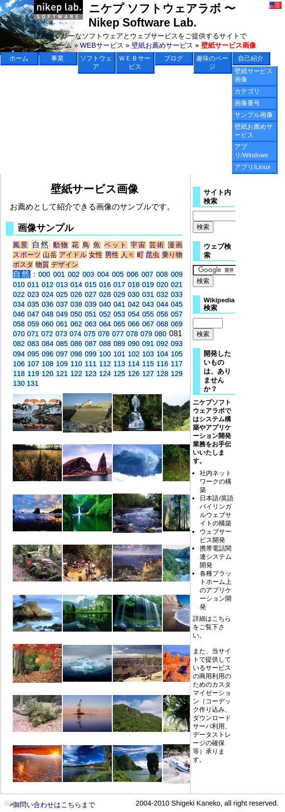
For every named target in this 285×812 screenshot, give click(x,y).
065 (119, 324)
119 (33, 373)
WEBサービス (102, 45)
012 (47, 285)
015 (91, 285)
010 (19, 285)
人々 (127, 255)
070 (19, 334)
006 (132, 274)
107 (33, 364)
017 (119, 285)
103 (148, 354)
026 (76, 294)
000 (44, 274)
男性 (112, 255)
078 (132, 334)
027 (91, 294)
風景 (20, 245)
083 (33, 344)
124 (105, 373)
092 (162, 344)
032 (162, 294)
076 (104, 334)
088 (105, 344)
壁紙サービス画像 (253, 75)
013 (62, 285)
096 (47, 354)
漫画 (175, 245)
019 (148, 285)
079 (146, 334)
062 (76, 324)
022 (19, 294)
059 (33, 324)
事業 (57, 58)
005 (118, 274)
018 (134, 285)
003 (88, 274)
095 (33, 354)
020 (162, 285)
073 (61, 334)
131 (32, 383)
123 (91, 373)
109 (62, 364)
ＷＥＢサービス (135, 62)
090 (134, 344)
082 (19, 344)
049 (62, 314)
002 (73, 274)
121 (62, 373)
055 (148, 314)
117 (176, 364)
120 (47, 373)
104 (162, 354)
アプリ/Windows (251, 151)
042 (134, 304)
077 (118, 334)
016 (105, 285)
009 (176, 274)
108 (47, 364)
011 (33, 285)
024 (47, 294)
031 (148, 294)
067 (148, 324)
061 (62, 324)
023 (33, 294)
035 (33, 304)
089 (119, 344)
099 (91, 354)
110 (76, 364)
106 (19, 364)
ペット (116, 245)
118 (19, 373)
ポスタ (23, 264)
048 (47, 314)
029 (119, 294)
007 (147, 274)
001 (59, 274)
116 (162, 364)
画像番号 (247, 103)
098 (76, 354)
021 (176, 285)
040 (105, 304)
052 (105, 314)
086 (76, 344)
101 (119, 354)
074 (75, 334)
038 (76, 304)
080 (160, 334)
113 (119, 364)
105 (176, 354)
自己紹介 (250, 58)
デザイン (64, 264)
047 (33, 314)
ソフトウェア (96, 62)
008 (162, 274)
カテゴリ (247, 91)
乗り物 (172, 255)
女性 (96, 255)
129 (176, 373)
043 (148, 304)
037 (62, 304)
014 (76, 285)
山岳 (49, 255)
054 (134, 314)
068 (162, 324)
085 (62, 344)
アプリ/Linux (252, 167)
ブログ (173, 58)
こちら (221, 618)
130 (19, 383)
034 (19, 304)
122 (76, 373)
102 (134, 354)
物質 (42, 264)
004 (103, 274)
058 (19, 324)
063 (91, 324)
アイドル (73, 255)
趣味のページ (212, 62)
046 (19, 314)
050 (76, 314)
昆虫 (152, 255)
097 (62, 354)
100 (105, 354)
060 (47, 324)
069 (176, 324)
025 (62, 294)
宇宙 (138, 245)
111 (91, 364)
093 (176, 344)
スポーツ (27, 255)
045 (176, 304)
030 (134, 294)
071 (33, 334)
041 (119, 304)
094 (19, 354)
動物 (61, 245)
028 (105, 294)
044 (162, 304)
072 (47, 334)
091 (148, 344)
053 (119, 314)
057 (176, 314)
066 (134, 324)
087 (91, 344)
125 (119, 373)
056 (162, 314)
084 (47, 344)
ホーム (62, 45)
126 (134, 373)
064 (105, 324)
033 (176, 294)
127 (148, 373)
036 (47, 304)
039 (91, 304)
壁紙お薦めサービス (162, 45)
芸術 (157, 245)
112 (105, 364)
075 (90, 334)
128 (162, 373)
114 (134, 364)
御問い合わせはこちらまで (50, 805)
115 (148, 364)
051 (91, 314)
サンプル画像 (253, 114)
